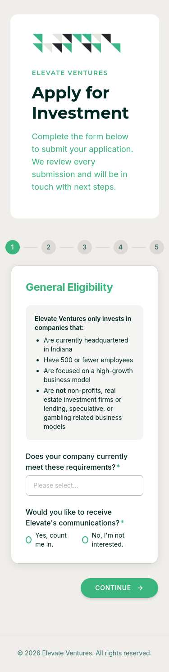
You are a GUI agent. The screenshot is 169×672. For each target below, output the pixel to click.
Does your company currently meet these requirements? (77, 462)
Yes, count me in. (46, 539)
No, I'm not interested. (103, 539)
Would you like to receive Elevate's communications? (75, 517)
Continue (119, 588)
